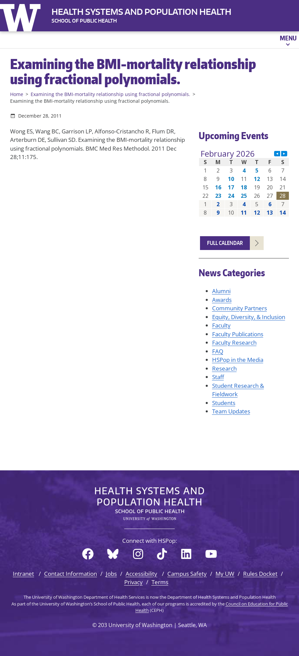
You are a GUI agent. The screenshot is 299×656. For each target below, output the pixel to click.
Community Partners (239, 308)
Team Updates (231, 411)
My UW (224, 573)
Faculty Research (234, 342)
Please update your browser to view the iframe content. (244, 183)
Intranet (23, 573)
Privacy (133, 582)
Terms (160, 582)
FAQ (217, 351)
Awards (222, 300)
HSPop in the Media (237, 360)
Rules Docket (260, 573)
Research (224, 368)
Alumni (221, 291)
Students (223, 403)
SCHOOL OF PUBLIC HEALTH (84, 21)
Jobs (111, 573)
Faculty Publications (237, 334)
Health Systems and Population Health (141, 11)
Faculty (221, 325)
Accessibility (141, 573)
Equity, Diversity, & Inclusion (248, 317)
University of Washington (22, 16)
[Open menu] (287, 39)
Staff (218, 377)
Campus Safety (187, 573)
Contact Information (70, 573)
